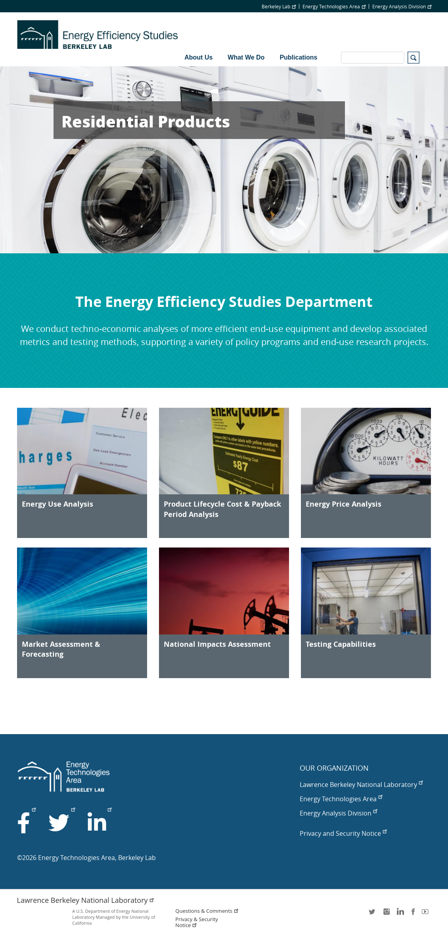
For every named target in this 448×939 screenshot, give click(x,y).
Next (427, 159)
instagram (386, 914)
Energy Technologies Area (334, 6)
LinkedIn (399, 914)
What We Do (246, 57)
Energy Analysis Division (401, 6)
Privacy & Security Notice (196, 922)
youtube (426, 914)
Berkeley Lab (279, 6)
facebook (413, 914)
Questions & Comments (207, 911)
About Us (198, 57)
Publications (298, 57)
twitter (372, 914)
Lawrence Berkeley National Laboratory (361, 784)
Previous (20, 159)
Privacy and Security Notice (343, 833)
